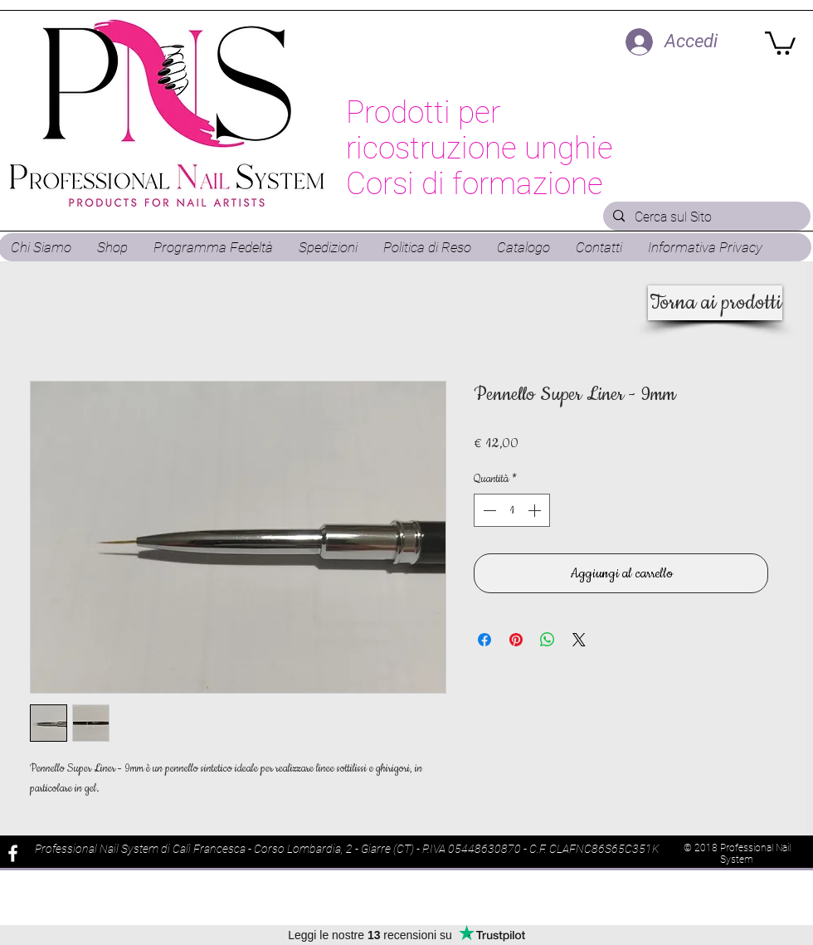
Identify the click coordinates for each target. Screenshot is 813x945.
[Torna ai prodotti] (715, 302)
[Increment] (536, 510)
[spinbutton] (511, 510)
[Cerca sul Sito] (705, 217)
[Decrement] (487, 510)
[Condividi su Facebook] (484, 640)
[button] (780, 42)
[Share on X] (579, 640)
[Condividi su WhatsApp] (547, 640)
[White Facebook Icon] (13, 853)
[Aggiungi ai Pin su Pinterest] (516, 640)
